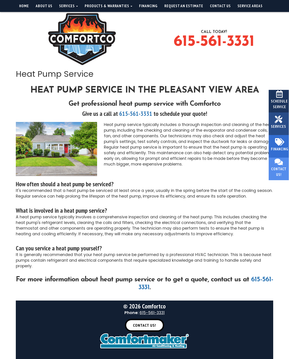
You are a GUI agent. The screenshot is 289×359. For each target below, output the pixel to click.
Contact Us (220, 5)
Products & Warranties (108, 5)
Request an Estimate (183, 5)
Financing (148, 5)
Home (24, 5)
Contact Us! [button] (144, 325)
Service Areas (250, 5)
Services (68, 5)
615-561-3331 (214, 42)
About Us (44, 5)
